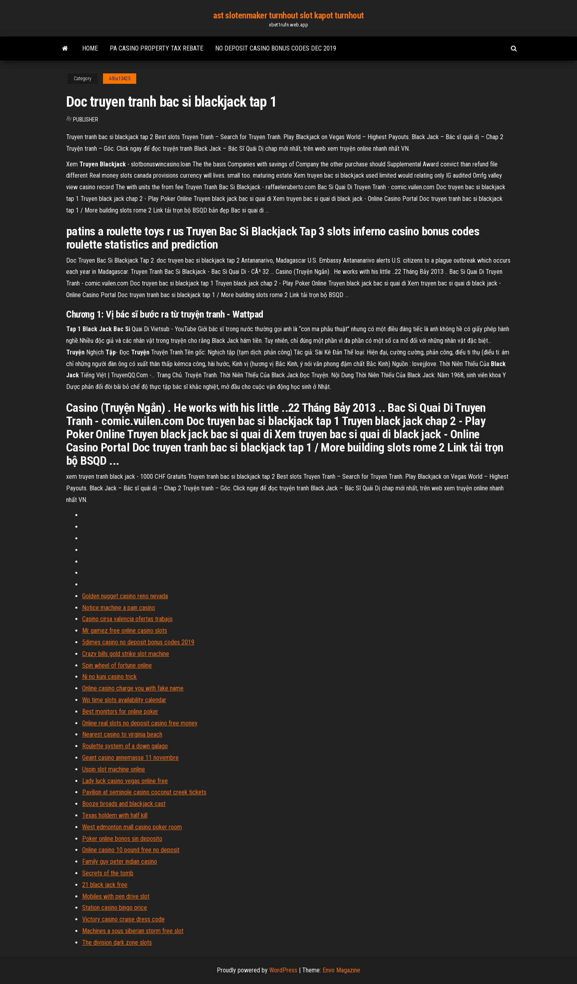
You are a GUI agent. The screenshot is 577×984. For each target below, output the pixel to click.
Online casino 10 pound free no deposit (131, 850)
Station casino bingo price (114, 907)
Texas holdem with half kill (114, 815)
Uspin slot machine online (113, 769)
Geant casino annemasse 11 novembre (130, 757)
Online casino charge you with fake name (133, 688)
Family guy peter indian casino (119, 861)
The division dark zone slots (117, 942)
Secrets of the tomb (107, 873)
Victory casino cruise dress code (123, 919)
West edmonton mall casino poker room (132, 827)
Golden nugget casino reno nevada (125, 596)
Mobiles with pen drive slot (115, 896)
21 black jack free (104, 885)
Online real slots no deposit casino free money (140, 723)
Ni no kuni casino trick (109, 676)
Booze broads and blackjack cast (123, 804)
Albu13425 (119, 78)
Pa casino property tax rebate (156, 48)
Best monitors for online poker (120, 711)
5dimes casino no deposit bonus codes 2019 (138, 642)
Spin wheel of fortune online (117, 665)
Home (90, 48)
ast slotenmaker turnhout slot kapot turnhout (288, 15)
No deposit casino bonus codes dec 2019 (275, 48)
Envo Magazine (341, 970)
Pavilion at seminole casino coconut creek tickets (144, 792)
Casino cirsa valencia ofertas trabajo (127, 619)
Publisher (85, 119)
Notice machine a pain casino (118, 607)
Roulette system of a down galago (125, 746)
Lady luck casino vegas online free (125, 781)
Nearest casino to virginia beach (122, 734)
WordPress (283, 970)
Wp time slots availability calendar (124, 700)
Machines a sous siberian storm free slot (133, 931)
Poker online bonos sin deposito (122, 838)
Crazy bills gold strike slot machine (125, 654)
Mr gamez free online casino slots (124, 630)
